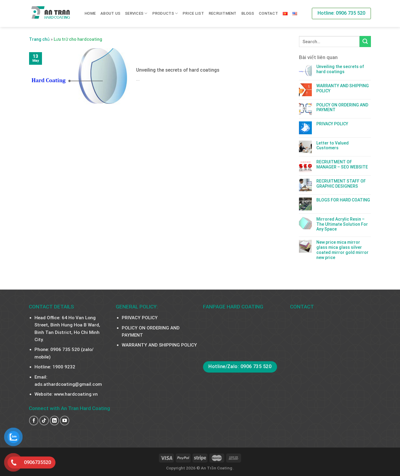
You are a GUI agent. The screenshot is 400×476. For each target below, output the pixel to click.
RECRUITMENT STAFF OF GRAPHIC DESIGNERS (341, 184)
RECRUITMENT (223, 13)
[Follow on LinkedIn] (54, 420)
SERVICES (136, 13)
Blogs (247, 13)
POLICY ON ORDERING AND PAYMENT (342, 107)
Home (90, 13)
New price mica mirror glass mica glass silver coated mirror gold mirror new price (342, 250)
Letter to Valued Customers (332, 145)
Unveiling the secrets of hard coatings (340, 69)
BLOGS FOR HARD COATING (343, 200)
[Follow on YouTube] (64, 420)
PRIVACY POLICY (332, 123)
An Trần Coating (217, 468)
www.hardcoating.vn (76, 394)
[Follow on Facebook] (33, 420)
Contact (268, 13)
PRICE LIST (193, 13)
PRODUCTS (165, 13)
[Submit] (365, 41)
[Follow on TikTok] (44, 420)
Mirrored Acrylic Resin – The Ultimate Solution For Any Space (342, 224)
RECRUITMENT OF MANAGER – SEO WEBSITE (342, 164)
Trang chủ (39, 39)
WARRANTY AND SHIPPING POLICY (342, 88)
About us (110, 13)
